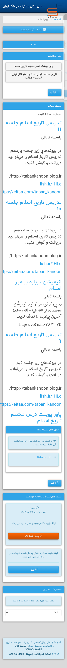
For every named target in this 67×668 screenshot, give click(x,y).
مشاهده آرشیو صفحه (33, 30)
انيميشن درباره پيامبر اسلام (38, 285)
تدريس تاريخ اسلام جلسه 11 (33, 126)
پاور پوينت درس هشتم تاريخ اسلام (36, 418)
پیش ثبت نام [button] (33, 536)
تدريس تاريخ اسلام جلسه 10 (33, 206)
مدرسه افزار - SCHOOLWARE (27, 647)
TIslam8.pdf (43, 458)
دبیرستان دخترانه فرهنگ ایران (22, 6)
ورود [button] (33, 569)
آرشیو (54, 92)
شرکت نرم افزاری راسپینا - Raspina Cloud (29, 654)
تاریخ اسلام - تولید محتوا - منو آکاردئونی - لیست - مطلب (33, 76)
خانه (58, 19)
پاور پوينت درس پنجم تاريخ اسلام (33, 66)
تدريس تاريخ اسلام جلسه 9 (33, 338)
